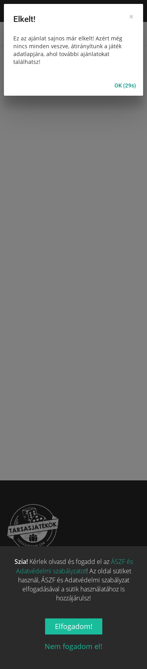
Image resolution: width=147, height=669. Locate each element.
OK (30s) (125, 85)
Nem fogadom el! (73, 646)
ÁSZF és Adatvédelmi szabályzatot (74, 566)
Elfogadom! (74, 626)
